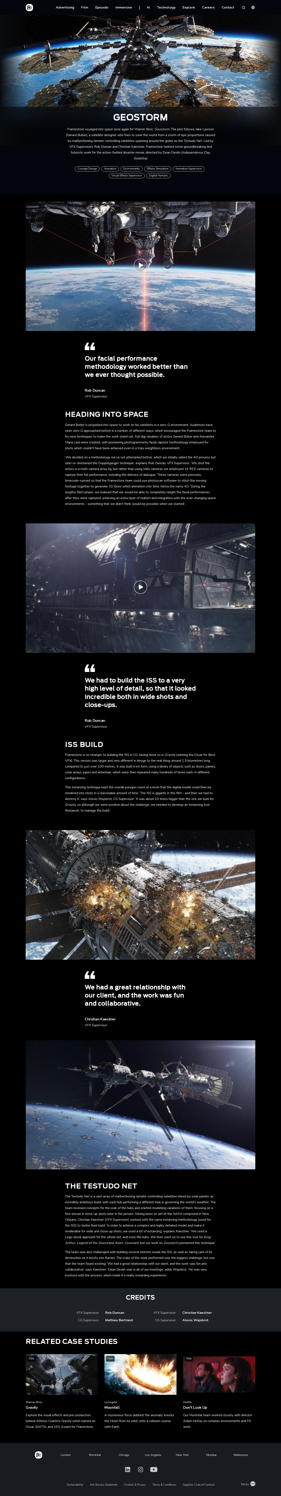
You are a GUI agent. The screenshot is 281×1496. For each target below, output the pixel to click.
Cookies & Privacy (135, 1485)
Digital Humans (158, 175)
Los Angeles (153, 1455)
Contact (228, 7)
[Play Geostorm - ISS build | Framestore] (140, 588)
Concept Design (87, 169)
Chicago (124, 1455)
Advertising (65, 7)
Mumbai (211, 1455)
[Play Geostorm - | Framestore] (140, 895)
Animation (110, 169)
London (66, 1455)
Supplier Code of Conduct (198, 1485)
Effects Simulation (157, 169)
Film (84, 7)
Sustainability (75, 1485)
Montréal (95, 1455)
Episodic (102, 7)
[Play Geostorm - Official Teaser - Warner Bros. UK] (140, 266)
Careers (208, 7)
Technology (166, 7)
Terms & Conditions (164, 1485)
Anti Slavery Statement (103, 1485)
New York (182, 1455)
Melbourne (241, 1455)
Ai (148, 7)
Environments (131, 169)
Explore (189, 7)
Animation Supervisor (189, 169)
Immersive (124, 7)
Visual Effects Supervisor (126, 175)
